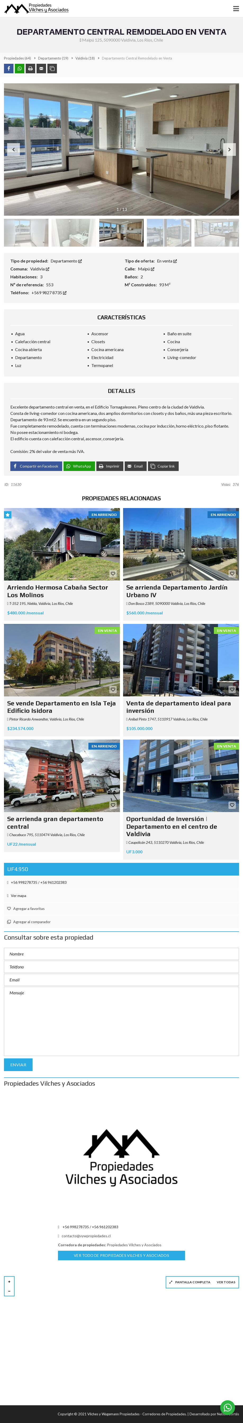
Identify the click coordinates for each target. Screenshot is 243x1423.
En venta (167, 260)
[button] (229, 149)
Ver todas (226, 1282)
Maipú (146, 268)
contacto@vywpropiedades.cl (84, 1236)
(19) (53, 58)
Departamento (66, 260)
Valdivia (39, 268)
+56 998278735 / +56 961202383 (37, 882)
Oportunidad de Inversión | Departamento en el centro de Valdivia (171, 826)
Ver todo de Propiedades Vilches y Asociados (121, 1255)
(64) (17, 58)
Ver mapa (16, 895)
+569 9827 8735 (49, 292)
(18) (85, 58)
